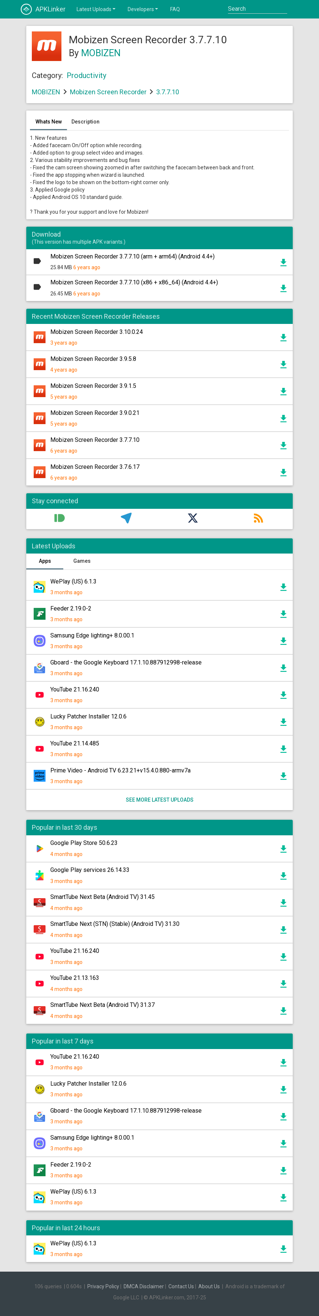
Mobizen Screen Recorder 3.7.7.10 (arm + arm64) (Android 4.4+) (132, 256)
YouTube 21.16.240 (74, 689)
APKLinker (43, 9)
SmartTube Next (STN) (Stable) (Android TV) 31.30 (114, 923)
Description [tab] (85, 122)
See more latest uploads (160, 800)
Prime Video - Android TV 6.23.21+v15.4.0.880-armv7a (120, 770)
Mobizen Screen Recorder (108, 92)
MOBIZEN (101, 53)
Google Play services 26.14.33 (90, 869)
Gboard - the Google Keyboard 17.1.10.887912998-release (126, 662)
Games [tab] (82, 561)
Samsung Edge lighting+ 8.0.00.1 (92, 635)
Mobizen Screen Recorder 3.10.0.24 (96, 331)
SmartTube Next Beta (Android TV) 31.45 (102, 896)
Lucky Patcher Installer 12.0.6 (88, 716)
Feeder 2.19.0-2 (70, 608)
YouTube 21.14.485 (74, 743)
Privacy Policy (103, 1286)
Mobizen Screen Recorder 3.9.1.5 (93, 385)
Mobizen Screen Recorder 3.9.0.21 (95, 412)
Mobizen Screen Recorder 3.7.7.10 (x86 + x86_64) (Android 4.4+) (134, 282)
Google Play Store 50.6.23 (84, 842)
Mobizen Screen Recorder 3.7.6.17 (95, 466)
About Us (209, 1286)
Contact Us (181, 1286)
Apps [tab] (45, 561)
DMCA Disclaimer (144, 1286)
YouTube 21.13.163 (74, 977)
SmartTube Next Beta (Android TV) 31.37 (102, 1004)
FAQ (175, 9)
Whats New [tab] (49, 122)
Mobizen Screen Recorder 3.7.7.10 (95, 439)
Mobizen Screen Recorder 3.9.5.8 (93, 358)
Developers (143, 9)
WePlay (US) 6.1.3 (73, 581)
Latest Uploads (97, 9)
